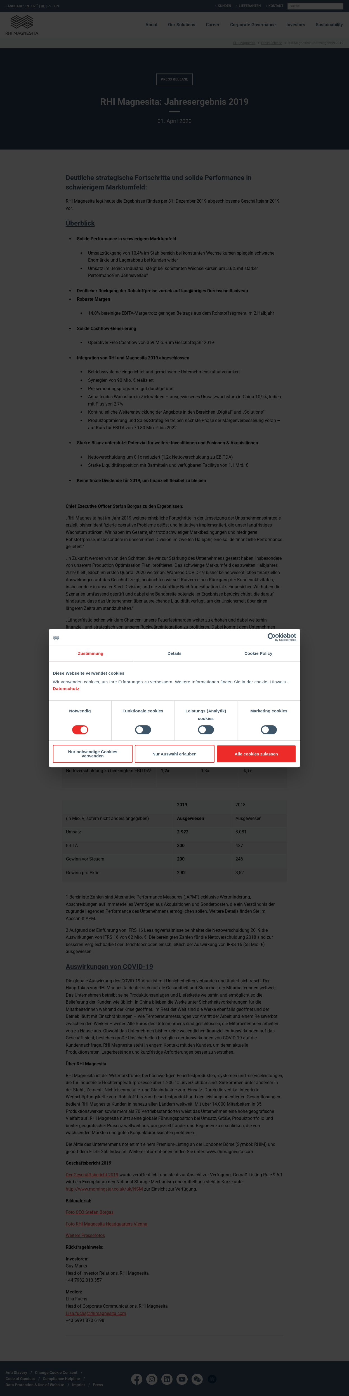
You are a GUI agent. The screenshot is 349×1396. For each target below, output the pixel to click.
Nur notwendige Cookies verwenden (92, 753)
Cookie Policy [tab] (258, 653)
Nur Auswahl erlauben (174, 754)
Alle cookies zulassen (256, 754)
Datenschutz (66, 688)
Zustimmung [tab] (90, 653)
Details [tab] (174, 653)
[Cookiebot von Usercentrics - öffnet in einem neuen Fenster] (271, 637)
